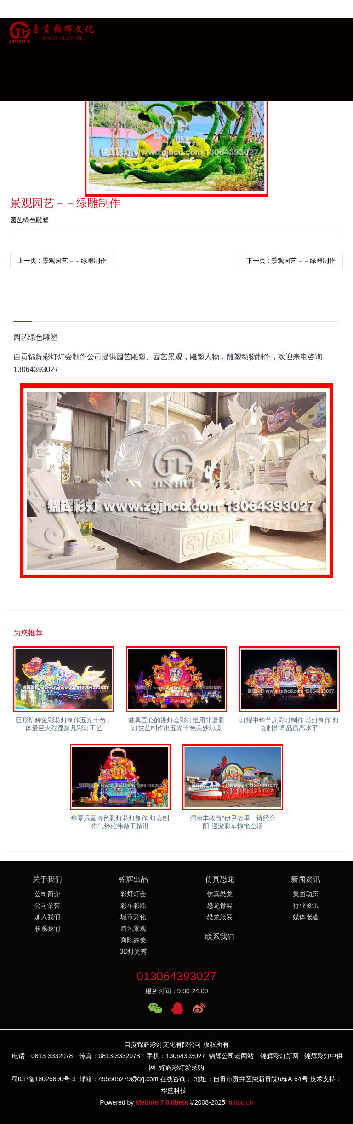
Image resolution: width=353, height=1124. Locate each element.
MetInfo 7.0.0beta (162, 1102)
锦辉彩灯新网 (279, 1056)
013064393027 (176, 977)
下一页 (291, 260)
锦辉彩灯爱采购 (181, 1068)
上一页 (62, 260)
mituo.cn (241, 1102)
